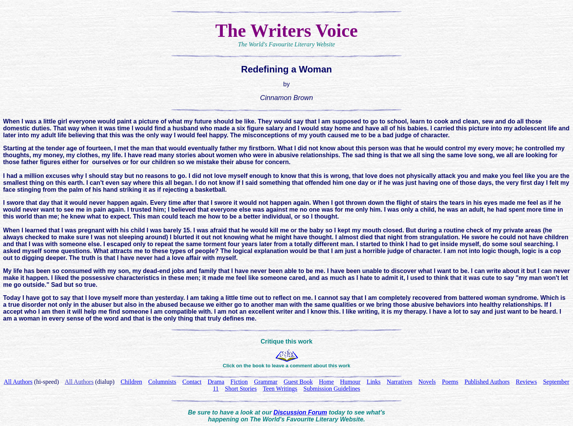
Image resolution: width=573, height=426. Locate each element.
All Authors (79, 381)
